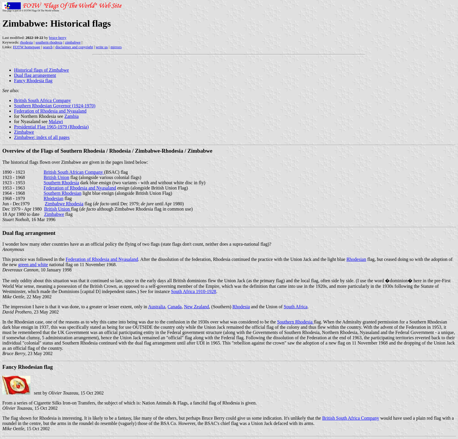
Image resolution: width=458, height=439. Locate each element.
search (48, 47)
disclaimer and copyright (74, 47)
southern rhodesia (48, 42)
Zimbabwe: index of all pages (42, 137)
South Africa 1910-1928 (193, 291)
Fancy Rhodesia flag (33, 80)
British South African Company (74, 172)
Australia (156, 306)
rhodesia (26, 42)
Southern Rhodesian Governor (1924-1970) (55, 105)
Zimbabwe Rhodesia (64, 203)
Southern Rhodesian (62, 193)
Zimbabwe (24, 132)
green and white (33, 264)
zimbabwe (73, 42)
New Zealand (196, 306)
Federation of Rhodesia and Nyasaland (50, 111)
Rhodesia (241, 306)
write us (102, 47)
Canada (175, 306)
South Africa (295, 306)
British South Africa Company (42, 100)
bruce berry (58, 37)
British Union (56, 177)
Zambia (71, 116)
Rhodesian (53, 198)
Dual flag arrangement (35, 75)
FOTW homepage (26, 47)
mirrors (116, 47)
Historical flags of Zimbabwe (41, 70)
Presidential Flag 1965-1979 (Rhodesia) (51, 126)
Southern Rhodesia (61, 182)
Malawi (56, 121)
